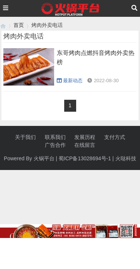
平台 (49, 158)
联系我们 (55, 137)
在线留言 (84, 145)
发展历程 (84, 137)
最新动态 (70, 80)
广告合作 (55, 145)
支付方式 (114, 137)
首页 (18, 25)
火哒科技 (125, 158)
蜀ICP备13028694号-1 (85, 158)
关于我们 (25, 137)
